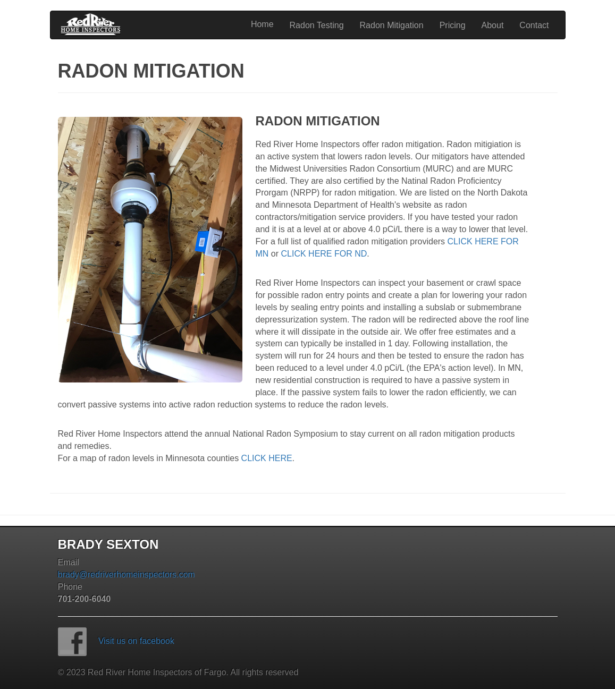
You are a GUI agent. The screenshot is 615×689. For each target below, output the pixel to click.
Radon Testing (317, 25)
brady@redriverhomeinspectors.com (126, 574)
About (493, 25)
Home (262, 24)
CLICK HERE (266, 458)
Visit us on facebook (136, 640)
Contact (534, 25)
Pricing (453, 25)
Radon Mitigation (392, 25)
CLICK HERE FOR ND (324, 253)
